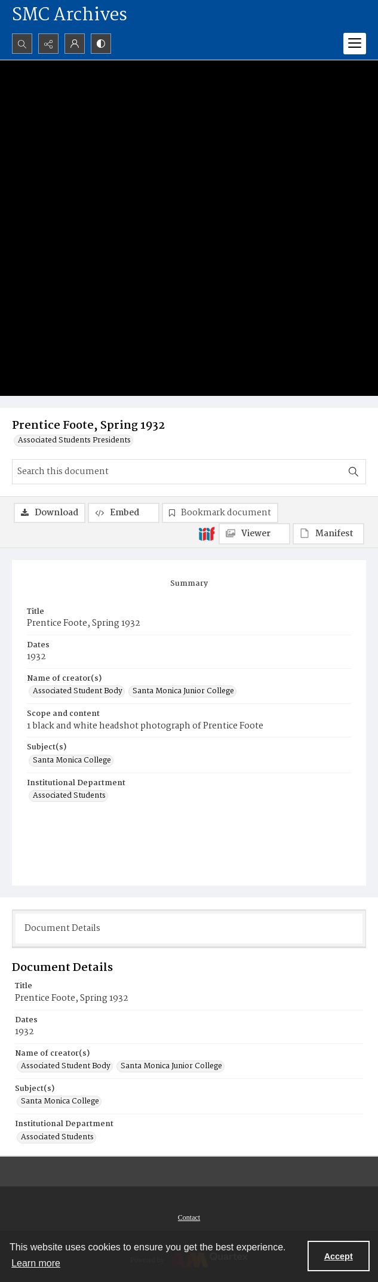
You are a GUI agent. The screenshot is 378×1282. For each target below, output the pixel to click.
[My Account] (74, 43)
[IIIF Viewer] (254, 534)
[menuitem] (189, 1217)
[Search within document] (353, 472)
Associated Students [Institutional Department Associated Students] (69, 796)
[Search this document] (177, 472)
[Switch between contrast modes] (100, 43)
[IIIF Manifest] (328, 534)
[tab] (189, 584)
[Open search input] (22, 43)
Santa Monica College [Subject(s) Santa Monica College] (72, 761)
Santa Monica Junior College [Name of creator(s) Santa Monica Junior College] (183, 691)
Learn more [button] (35, 1263)
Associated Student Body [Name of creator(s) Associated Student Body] (77, 691)
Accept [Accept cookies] (338, 1256)
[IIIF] (206, 533)
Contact (189, 1217)
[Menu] (354, 43)
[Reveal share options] (48, 43)
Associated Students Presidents (74, 441)
